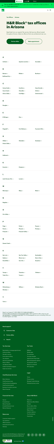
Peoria (4, 228)
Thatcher (21, 272)
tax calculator (6, 315)
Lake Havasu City (7, 179)
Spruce (4, 399)
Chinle (37, 90)
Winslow (5, 289)
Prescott (5, 231)
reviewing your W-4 (17, 315)
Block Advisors (6, 379)
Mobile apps (30, 352)
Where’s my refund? (32, 364)
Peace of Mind (6, 362)
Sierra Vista (38, 258)
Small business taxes (8, 381)
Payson (37, 226)
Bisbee (21, 73)
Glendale (21, 140)
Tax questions (6, 420)
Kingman (21, 167)
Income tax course (31, 408)
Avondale (37, 61)
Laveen (21, 179)
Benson (5, 73)
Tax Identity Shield (7, 364)
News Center (30, 410)
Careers (29, 404)
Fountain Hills (39, 129)
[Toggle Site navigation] (50, 10)
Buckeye (37, 73)
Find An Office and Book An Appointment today (16, 313)
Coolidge (21, 93)
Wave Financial (6, 389)
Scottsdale (38, 255)
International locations (8, 424)
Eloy (20, 117)
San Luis (5, 255)
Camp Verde (6, 88)
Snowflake (5, 260)
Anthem (5, 61)
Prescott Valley (23, 231)
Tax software (6, 358)
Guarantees (30, 416)
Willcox (21, 287)
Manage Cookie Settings (33, 381)
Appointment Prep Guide (33, 358)
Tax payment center (32, 362)
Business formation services (10, 387)
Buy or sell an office (32, 406)
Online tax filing (6, 352)
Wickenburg (6, 287)
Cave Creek (6, 90)
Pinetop (37, 228)
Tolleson (37, 272)
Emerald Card (6, 401)
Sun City (21, 260)
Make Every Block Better (33, 401)
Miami (37, 190)
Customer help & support (9, 418)
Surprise (37, 260)
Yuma (4, 301)
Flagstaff (5, 129)
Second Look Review (8, 360)
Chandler (21, 90)
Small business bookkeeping (10, 383)
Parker (20, 226)
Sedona (5, 258)
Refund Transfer (7, 403)
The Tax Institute (31, 414)
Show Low (22, 258)
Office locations (6, 422)
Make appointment (12, 6)
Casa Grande (38, 88)
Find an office (15, 41)
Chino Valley (6, 93)
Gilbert (4, 140)
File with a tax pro (7, 354)
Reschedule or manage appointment (12, 350)
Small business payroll (8, 385)
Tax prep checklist (31, 356)
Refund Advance (7, 408)
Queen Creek (6, 243)
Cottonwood (38, 93)
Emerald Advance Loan (8, 406)
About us (29, 399)
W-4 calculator (30, 366)
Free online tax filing (8, 356)
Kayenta (5, 167)
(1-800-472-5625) (28, 312)
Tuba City (5, 275)
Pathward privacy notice (33, 383)
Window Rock (39, 287)
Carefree (21, 88)
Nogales (5, 202)
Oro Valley (5, 214)
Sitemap (5, 426)
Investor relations (31, 412)
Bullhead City (6, 76)
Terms (28, 377)
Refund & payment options (33, 360)
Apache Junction (23, 61)
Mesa (20, 190)
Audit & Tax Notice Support (9, 366)
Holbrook (5, 155)
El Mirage (5, 117)
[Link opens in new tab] (28, 434)
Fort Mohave (22, 129)
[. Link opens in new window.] (7, 441)
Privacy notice (30, 379)
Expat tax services (7, 368)
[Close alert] (52, 4)
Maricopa (5, 190)
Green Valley (6, 143)
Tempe (4, 272)
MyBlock (29, 350)
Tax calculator (30, 354)
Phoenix (21, 228)
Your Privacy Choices (17, 441)
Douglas (5, 105)
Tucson (21, 275)
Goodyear (38, 140)
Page (4, 226)
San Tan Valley (23, 255)
